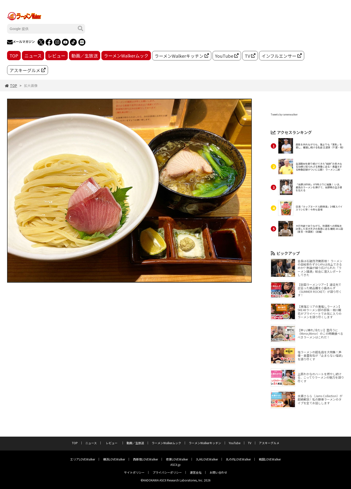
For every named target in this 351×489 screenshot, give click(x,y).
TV (250, 56)
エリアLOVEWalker (82, 459)
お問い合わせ (218, 472)
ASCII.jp (175, 464)
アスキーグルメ (28, 70)
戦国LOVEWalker (270, 459)
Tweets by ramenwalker (284, 114)
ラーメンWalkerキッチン (182, 56)
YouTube (227, 56)
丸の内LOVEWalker (238, 459)
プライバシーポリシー (167, 472)
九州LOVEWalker (207, 459)
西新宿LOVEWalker (145, 459)
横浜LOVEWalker (114, 459)
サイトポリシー (134, 472)
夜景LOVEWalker (177, 459)
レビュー (56, 55)
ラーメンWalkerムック (126, 55)
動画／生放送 (84, 55)
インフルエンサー (282, 56)
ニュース (33, 55)
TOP (14, 55)
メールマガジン (21, 42)
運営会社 (196, 472)
